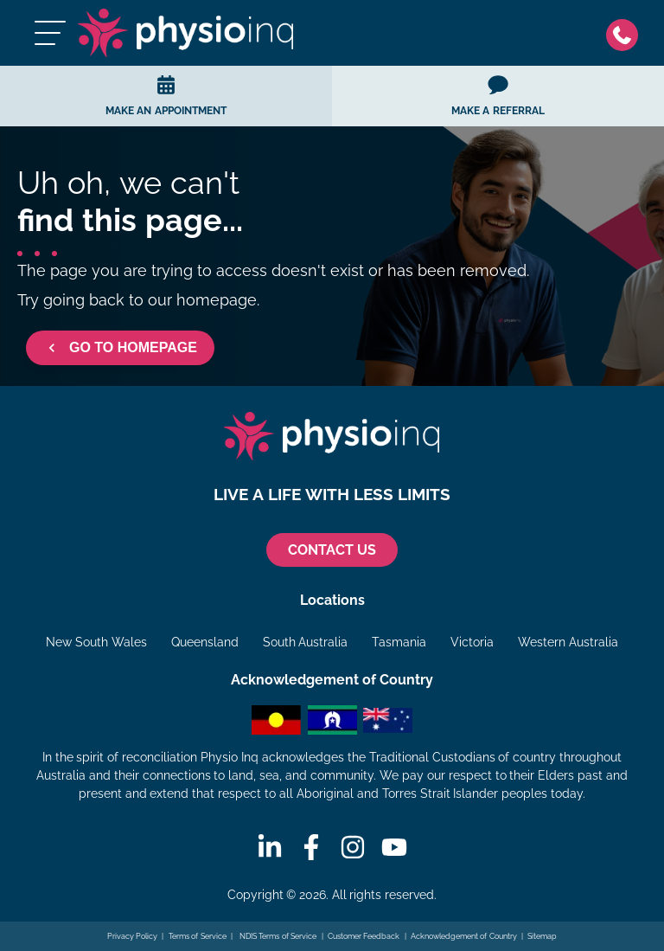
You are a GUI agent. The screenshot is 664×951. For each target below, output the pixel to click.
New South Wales (96, 642)
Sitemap (542, 936)
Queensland (205, 642)
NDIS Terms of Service (276, 936)
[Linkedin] (270, 847)
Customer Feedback (364, 936)
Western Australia (568, 642)
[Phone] (626, 33)
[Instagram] (353, 847)
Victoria (472, 642)
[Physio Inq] (186, 33)
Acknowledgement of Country (464, 936)
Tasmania (399, 642)
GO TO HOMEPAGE (120, 348)
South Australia (305, 642)
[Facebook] (311, 847)
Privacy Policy (132, 936)
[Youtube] (394, 847)
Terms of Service (198, 936)
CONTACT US (332, 550)
